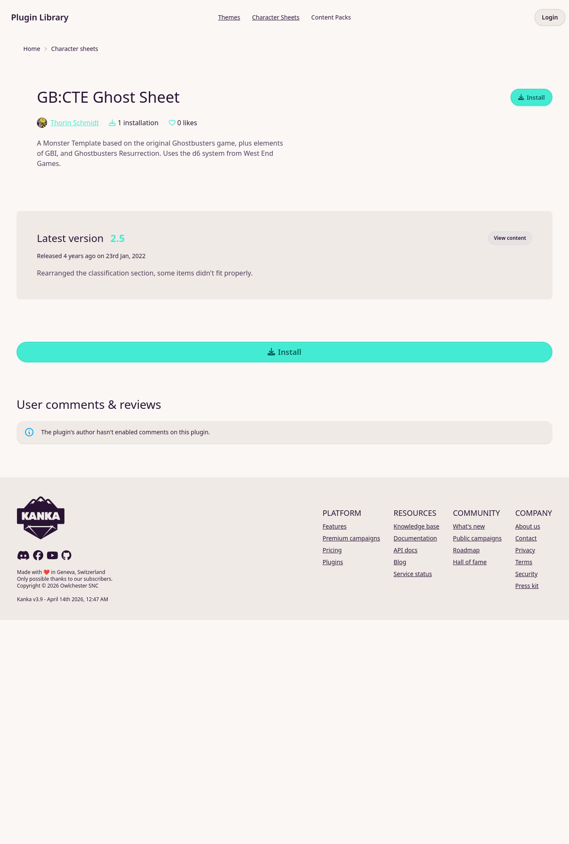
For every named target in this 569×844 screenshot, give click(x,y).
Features (335, 750)
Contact (526, 762)
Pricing (332, 774)
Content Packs (331, 17)
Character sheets (74, 49)
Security (526, 798)
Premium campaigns (351, 762)
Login (550, 17)
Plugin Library (40, 17)
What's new (469, 750)
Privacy (525, 774)
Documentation (415, 762)
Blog (399, 786)
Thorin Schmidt (68, 347)
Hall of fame (470, 786)
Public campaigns (477, 762)
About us (527, 750)
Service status (412, 798)
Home (31, 49)
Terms (523, 786)
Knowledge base (416, 750)
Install (531, 322)
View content (510, 462)
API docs (405, 774)
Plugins (333, 786)
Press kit (526, 810)
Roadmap (466, 774)
